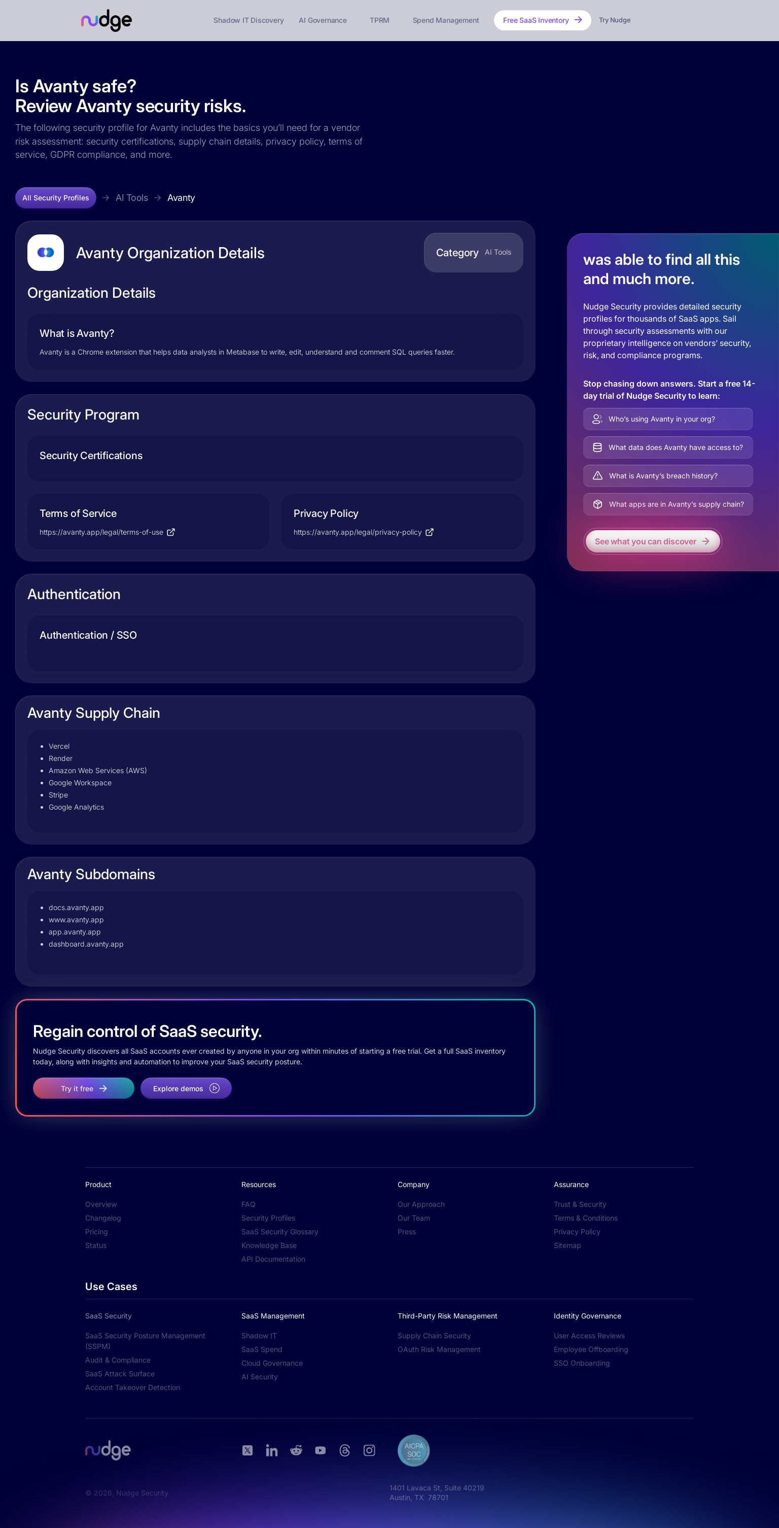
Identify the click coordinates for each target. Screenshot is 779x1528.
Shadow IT (259, 1335)
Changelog (103, 1217)
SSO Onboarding (582, 1363)
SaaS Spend (261, 1349)
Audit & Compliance (118, 1360)
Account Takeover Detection (132, 1387)
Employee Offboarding (591, 1349)
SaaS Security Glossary (279, 1231)
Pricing (96, 1231)
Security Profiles (268, 1217)
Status (96, 1245)
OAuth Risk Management (439, 1349)
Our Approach (421, 1204)
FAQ (248, 1204)
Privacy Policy (577, 1231)
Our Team (414, 1217)
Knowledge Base (269, 1245)
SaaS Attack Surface (120, 1373)
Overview (101, 1204)
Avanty (181, 197)
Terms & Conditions (586, 1217)
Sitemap (567, 1245)
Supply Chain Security (434, 1335)
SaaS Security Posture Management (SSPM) (145, 1340)
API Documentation (273, 1259)
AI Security (259, 1376)
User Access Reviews (589, 1335)
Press (407, 1231)
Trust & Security (580, 1204)
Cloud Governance (272, 1363)
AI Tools (132, 197)
